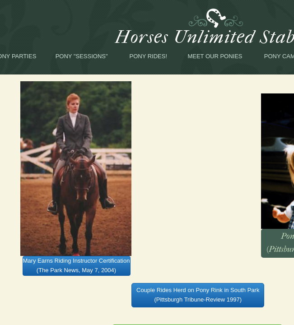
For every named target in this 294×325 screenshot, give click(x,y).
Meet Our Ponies (214, 56)
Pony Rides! (149, 56)
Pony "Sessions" (82, 56)
